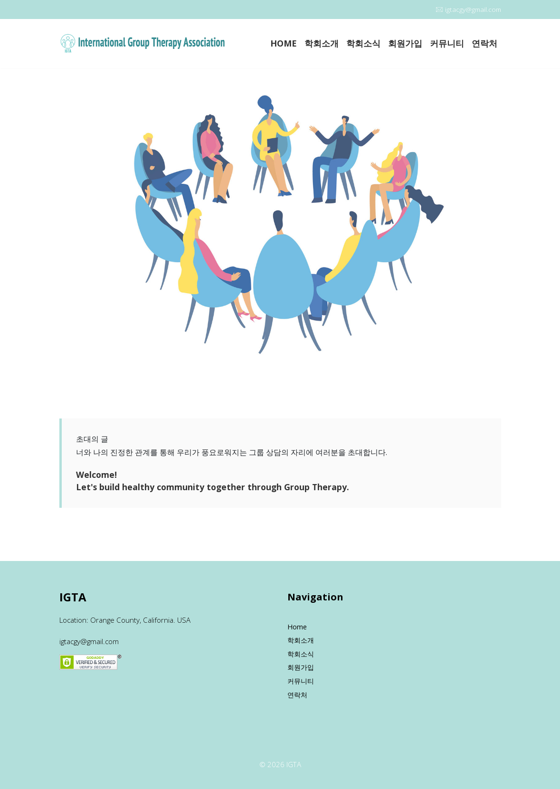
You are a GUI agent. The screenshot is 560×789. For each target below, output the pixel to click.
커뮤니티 (447, 43)
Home (297, 626)
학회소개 (321, 43)
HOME (283, 43)
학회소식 (363, 43)
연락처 (484, 43)
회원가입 (405, 43)
